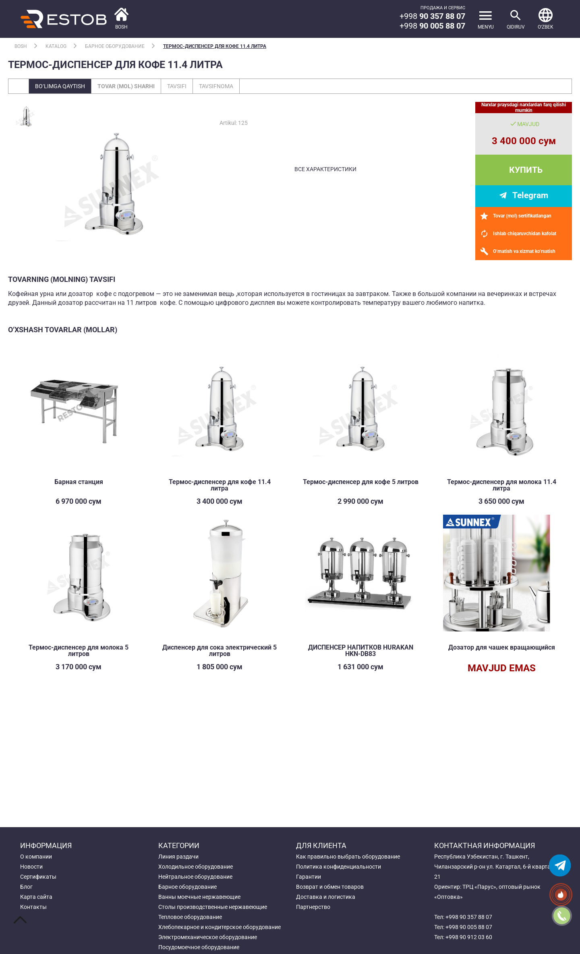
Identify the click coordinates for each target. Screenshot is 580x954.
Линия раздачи (178, 856)
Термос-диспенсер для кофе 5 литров (360, 482)
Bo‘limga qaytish (60, 86)
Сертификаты (38, 876)
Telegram (530, 195)
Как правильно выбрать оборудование (348, 856)
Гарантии (308, 876)
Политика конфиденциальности (338, 866)
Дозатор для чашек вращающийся (501, 647)
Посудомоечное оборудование (198, 947)
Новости (31, 866)
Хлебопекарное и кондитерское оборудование (219, 927)
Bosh (20, 46)
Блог (26, 887)
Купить (526, 170)
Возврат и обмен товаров (330, 887)
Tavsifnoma (216, 86)
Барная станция (78, 482)
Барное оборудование (115, 46)
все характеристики (325, 169)
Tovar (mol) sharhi (126, 86)
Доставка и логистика (325, 897)
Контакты (33, 907)
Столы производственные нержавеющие (212, 907)
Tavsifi (176, 86)
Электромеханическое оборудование (207, 937)
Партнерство (313, 907)
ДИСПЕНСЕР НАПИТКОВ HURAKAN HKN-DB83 (360, 651)
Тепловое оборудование (190, 917)
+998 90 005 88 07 (468, 927)
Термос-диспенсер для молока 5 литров (78, 651)
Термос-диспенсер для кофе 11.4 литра (214, 46)
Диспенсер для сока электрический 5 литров (219, 651)
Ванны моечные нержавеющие (199, 897)
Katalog (56, 46)
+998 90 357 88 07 (468, 917)
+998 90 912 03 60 (468, 937)
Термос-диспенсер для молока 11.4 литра (501, 485)
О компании (36, 856)
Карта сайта (36, 897)
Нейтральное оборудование (195, 876)
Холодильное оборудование (195, 866)
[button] (545, 19)
